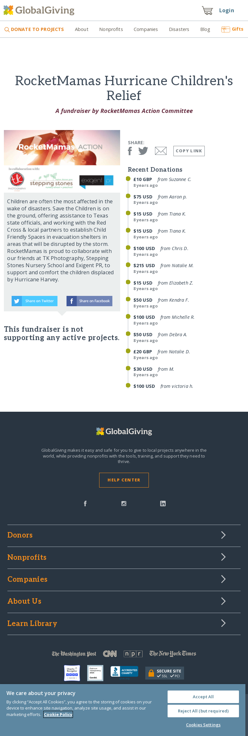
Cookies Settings (203, 725)
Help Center (124, 480)
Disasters (179, 29)
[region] (122, 710)
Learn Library (32, 624)
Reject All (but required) (203, 711)
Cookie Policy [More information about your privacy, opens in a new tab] (58, 714)
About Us (24, 602)
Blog (205, 29)
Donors (20, 535)
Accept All (203, 697)
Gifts (232, 29)
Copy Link (189, 151)
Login (226, 10)
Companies (146, 29)
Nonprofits (111, 29)
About (81, 29)
